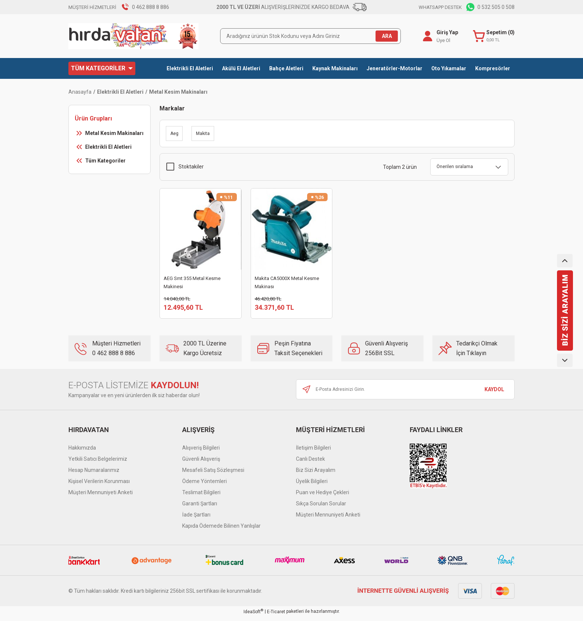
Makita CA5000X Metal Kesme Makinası (287, 282)
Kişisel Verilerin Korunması (99, 485)
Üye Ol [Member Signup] (442, 40)
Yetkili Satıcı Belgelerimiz (97, 463)
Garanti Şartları (199, 508)
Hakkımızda (82, 452)
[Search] (310, 36)
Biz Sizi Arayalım (315, 474)
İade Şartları (196, 519)
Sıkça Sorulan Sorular (321, 508)
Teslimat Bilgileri (201, 496)
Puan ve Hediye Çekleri (322, 496)
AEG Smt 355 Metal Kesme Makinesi (192, 282)
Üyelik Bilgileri (312, 485)
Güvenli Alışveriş (201, 463)
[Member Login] (426, 36)
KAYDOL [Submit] (494, 393)
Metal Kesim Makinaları (178, 92)
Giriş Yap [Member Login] (446, 32)
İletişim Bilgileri (313, 452)
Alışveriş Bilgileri (201, 452)
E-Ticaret (276, 615)
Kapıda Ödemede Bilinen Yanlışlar (221, 530)
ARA (387, 36)
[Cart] (493, 36)
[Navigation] (101, 68)
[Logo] (133, 36)
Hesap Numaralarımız (93, 474)
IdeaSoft (253, 615)
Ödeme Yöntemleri (204, 485)
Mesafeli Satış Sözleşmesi (213, 474)
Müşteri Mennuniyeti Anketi (100, 496)
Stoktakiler (191, 167)
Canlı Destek (310, 463)
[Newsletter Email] (405, 393)
